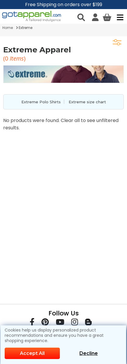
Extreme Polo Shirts (41, 101)
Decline (88, 353)
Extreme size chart (87, 101)
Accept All (32, 353)
